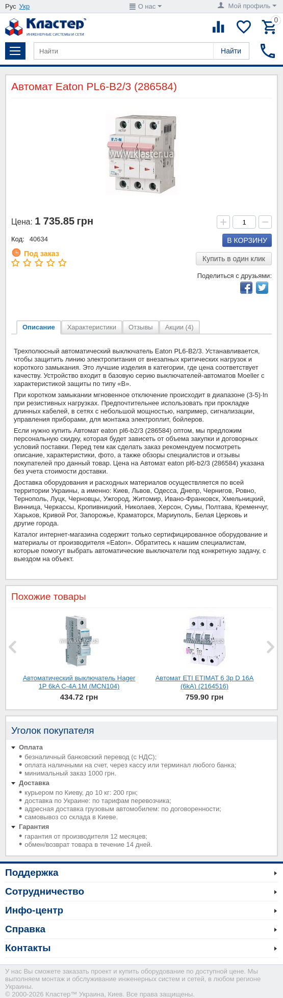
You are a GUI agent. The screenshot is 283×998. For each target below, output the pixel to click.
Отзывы (140, 327)
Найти (231, 51)
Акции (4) (179, 327)
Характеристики (91, 327)
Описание (38, 327)
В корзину (247, 240)
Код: (17, 239)
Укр (24, 6)
